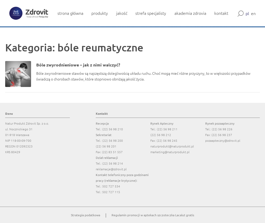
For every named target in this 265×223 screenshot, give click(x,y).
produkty (99, 13)
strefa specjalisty (150, 13)
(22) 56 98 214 (112, 163)
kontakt (221, 13)
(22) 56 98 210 (112, 129)
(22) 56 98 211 (167, 129)
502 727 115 (111, 192)
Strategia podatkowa (85, 215)
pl (247, 13)
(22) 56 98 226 (222, 129)
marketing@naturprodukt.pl (169, 152)
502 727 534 (111, 186)
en (253, 13)
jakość (121, 13)
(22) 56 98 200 (112, 140)
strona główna (70, 13)
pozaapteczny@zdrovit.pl (222, 140)
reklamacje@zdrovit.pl (111, 169)
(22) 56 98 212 (160, 135)
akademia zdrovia (190, 13)
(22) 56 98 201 (106, 146)
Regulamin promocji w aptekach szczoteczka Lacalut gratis (153, 215)
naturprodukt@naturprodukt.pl (172, 146)
